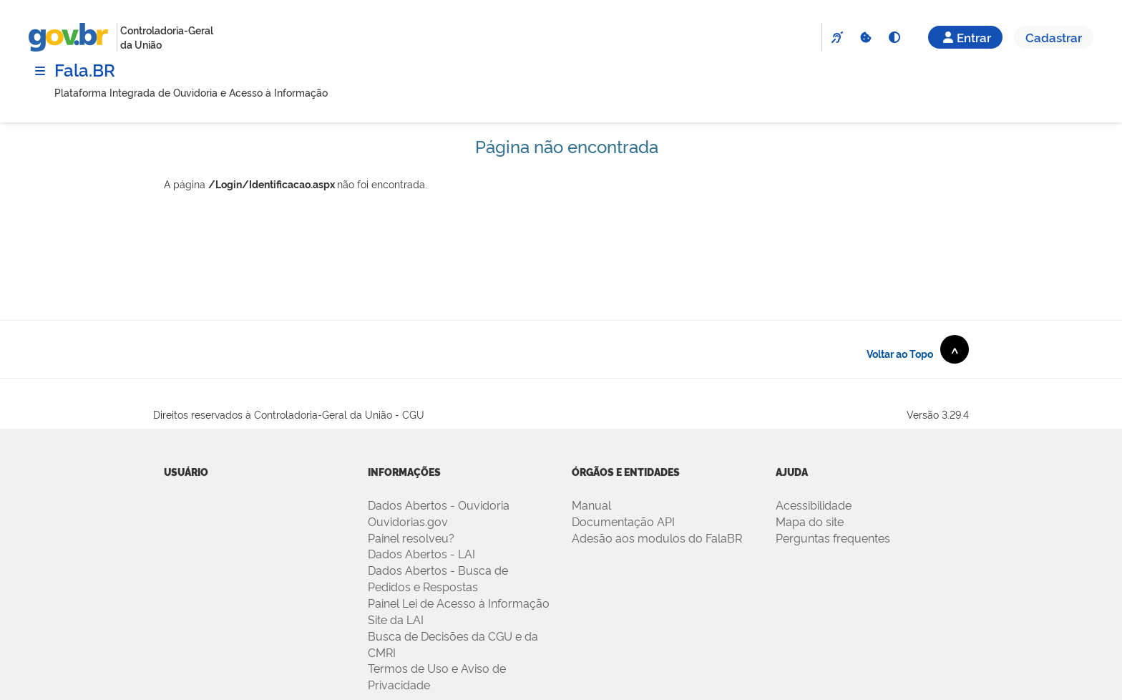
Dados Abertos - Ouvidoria (438, 504)
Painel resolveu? (411, 537)
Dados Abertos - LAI (421, 553)
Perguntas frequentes (833, 537)
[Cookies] (865, 37)
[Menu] (40, 70)
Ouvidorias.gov (408, 521)
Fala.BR (84, 69)
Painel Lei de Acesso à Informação (459, 603)
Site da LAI (396, 619)
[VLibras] (836, 37)
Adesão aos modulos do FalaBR (657, 537)
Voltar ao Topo (918, 349)
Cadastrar (1053, 37)
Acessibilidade (814, 504)
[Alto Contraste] (893, 37)
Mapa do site (810, 521)
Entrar (965, 37)
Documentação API (623, 521)
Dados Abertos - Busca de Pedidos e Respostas (438, 578)
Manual (591, 504)
